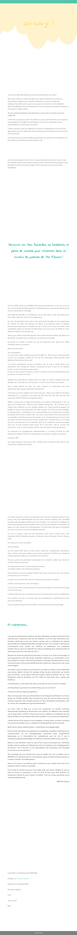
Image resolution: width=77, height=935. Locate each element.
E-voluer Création (22, 879)
